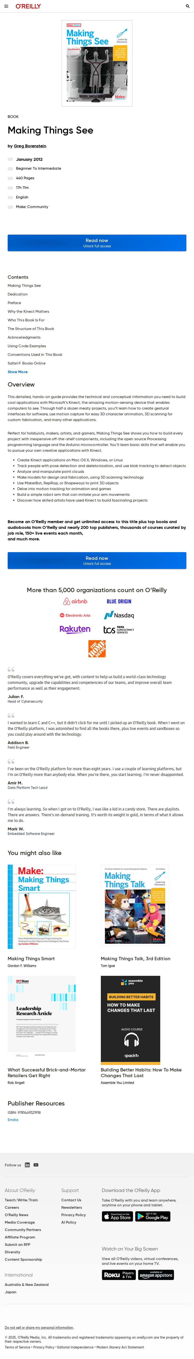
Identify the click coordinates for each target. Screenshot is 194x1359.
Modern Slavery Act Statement (120, 1347)
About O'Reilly (20, 1190)
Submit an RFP (17, 1244)
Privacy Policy (73, 1214)
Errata (13, 1119)
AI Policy (68, 1222)
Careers (12, 1207)
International (19, 1275)
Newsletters (71, 1207)
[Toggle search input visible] (188, 6)
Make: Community (32, 206)
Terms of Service (17, 1347)
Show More (18, 372)
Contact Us (71, 1200)
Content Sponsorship (23, 1259)
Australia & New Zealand (27, 1284)
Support (70, 1190)
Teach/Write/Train (21, 1200)
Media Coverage (20, 1222)
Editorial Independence (75, 1347)
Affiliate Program (20, 1237)
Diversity (12, 1252)
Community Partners (23, 1229)
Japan (10, 1292)
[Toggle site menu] (6, 6)
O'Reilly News (16, 1214)
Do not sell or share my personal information (39, 1327)
